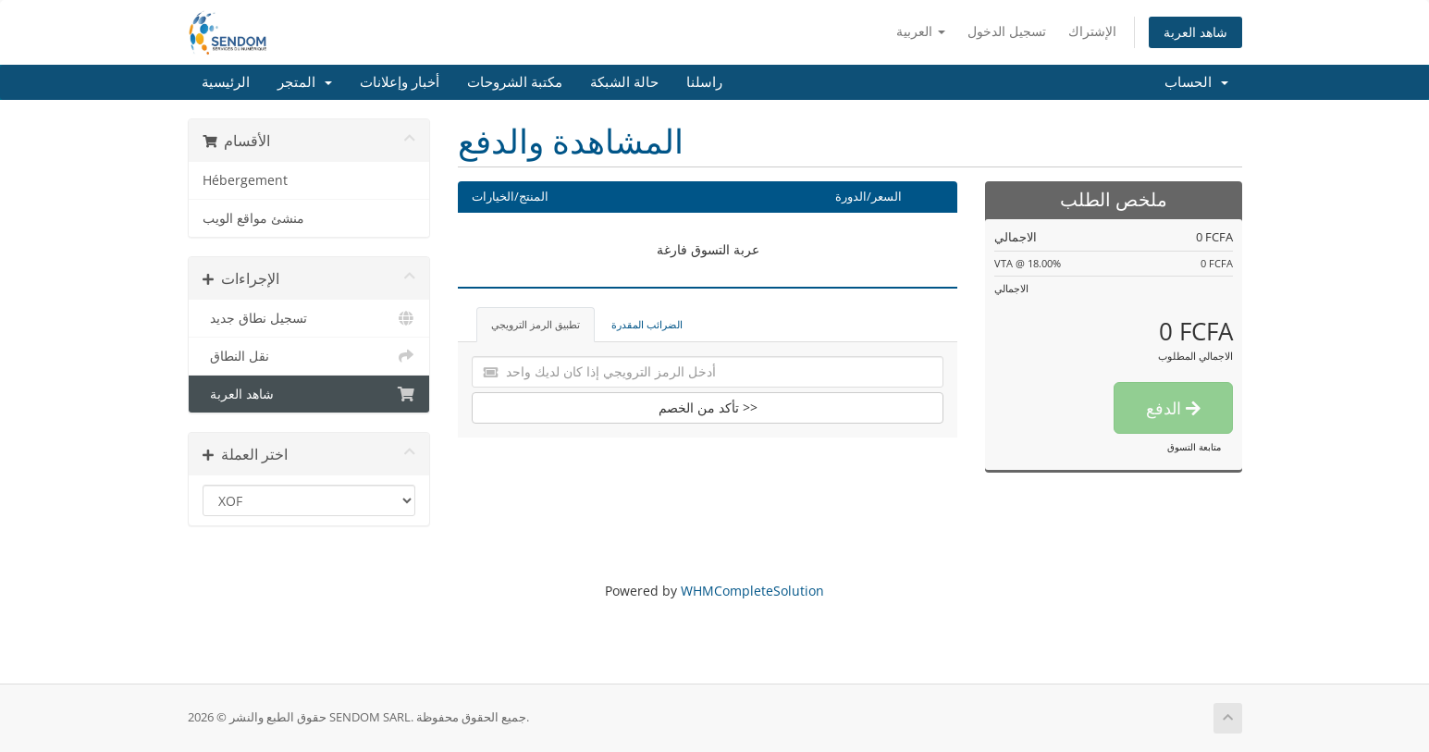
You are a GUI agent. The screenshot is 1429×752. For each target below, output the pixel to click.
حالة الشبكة (624, 82)
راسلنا (704, 82)
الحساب (1196, 82)
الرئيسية (226, 82)
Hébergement (245, 180)
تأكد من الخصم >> (708, 407)
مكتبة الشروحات (514, 82)
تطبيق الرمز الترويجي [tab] (535, 324)
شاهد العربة (1195, 32)
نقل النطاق (309, 356)
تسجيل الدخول (1006, 31)
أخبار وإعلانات (399, 82)
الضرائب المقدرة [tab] (647, 324)
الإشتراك (1092, 31)
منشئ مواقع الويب (253, 218)
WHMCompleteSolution (752, 590)
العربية (920, 31)
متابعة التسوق (1194, 446)
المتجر (304, 82)
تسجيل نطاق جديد (309, 318)
